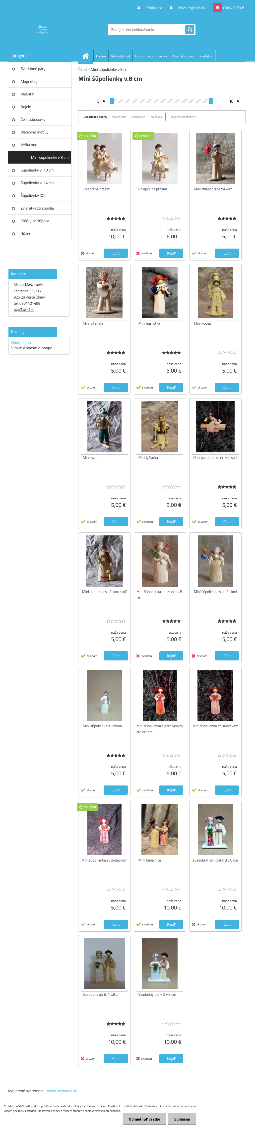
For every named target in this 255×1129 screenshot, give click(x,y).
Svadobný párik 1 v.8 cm (102, 994)
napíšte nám (24, 309)
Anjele (26, 107)
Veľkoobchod (120, 56)
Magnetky (29, 81)
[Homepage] (87, 56)
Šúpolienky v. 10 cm (37, 170)
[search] (189, 30)
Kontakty (206, 56)
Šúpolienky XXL (33, 195)
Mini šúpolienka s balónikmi (215, 592)
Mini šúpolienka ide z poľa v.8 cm (159, 595)
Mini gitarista (93, 323)
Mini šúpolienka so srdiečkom (215, 726)
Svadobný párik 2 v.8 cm (157, 994)
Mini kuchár (203, 323)
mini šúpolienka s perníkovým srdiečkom (159, 729)
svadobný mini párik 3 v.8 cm (215, 860)
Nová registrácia (191, 8)
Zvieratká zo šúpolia (37, 208)
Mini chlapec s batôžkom (213, 189)
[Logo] (42, 29)
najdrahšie (138, 116)
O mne (101, 56)
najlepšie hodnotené (183, 116)
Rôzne (26, 233)
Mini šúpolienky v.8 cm (50, 157)
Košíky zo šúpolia (35, 221)
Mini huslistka (149, 323)
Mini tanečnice (149, 860)
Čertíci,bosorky (33, 119)
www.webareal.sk (62, 1091)
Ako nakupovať (183, 56)
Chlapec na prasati (152, 189)
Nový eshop (21, 343)
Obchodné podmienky (151, 56)
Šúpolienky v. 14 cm (37, 183)
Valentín (27, 94)
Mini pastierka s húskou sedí (215, 457)
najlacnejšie (119, 116)
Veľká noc (29, 145)
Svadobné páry (33, 69)
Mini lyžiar (91, 457)
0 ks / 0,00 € (233, 8)
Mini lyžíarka (148, 457)
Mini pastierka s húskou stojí (104, 592)
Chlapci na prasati (97, 189)
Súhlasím (182, 1119)
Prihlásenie (154, 8)
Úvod (82, 69)
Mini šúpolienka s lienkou (102, 726)
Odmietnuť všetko (144, 1119)
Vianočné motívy (34, 132)
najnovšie (157, 116)
